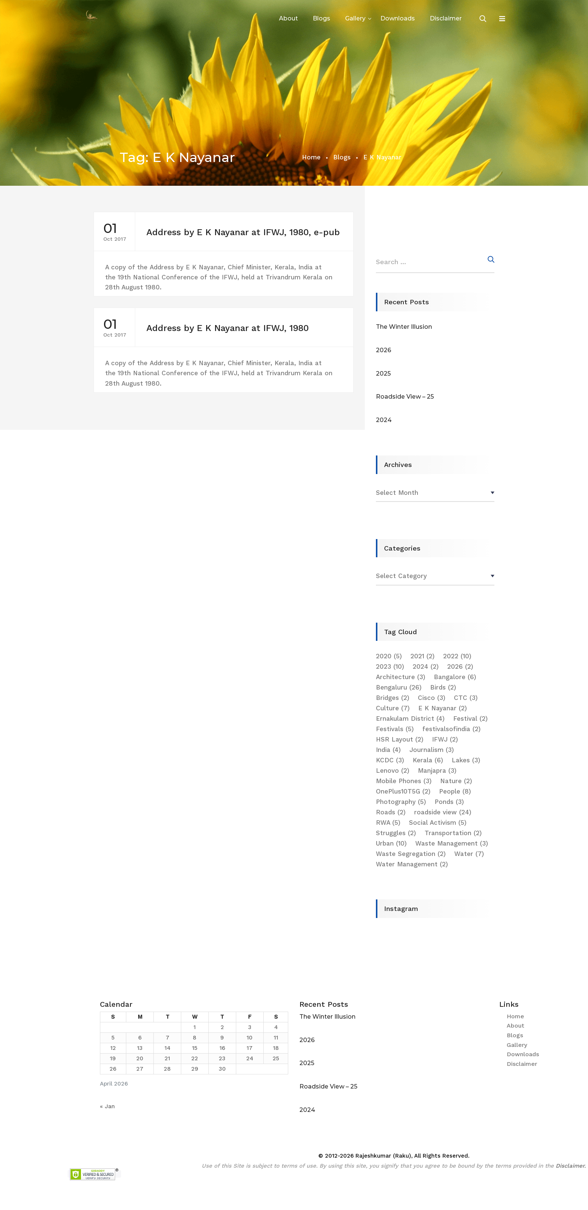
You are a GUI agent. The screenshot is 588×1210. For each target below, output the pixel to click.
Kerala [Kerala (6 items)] (428, 760)
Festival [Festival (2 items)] (470, 718)
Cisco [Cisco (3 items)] (431, 697)
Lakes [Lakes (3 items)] (466, 760)
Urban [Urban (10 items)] (391, 843)
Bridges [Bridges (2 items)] (392, 697)
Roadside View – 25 (405, 396)
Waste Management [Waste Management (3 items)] (451, 843)
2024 (384, 420)
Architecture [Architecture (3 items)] (400, 677)
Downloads (397, 18)
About (288, 18)
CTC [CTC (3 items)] (466, 697)
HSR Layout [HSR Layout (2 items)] (399, 739)
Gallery (355, 18)
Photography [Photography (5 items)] (401, 801)
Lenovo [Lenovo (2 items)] (392, 770)
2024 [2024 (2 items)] (426, 666)
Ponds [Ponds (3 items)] (449, 801)
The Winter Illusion (404, 326)
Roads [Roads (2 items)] (391, 812)
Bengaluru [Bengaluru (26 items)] (399, 687)
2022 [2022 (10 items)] (457, 656)
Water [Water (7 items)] (469, 853)
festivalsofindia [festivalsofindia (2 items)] (451, 729)
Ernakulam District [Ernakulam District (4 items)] (410, 718)
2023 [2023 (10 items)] (390, 666)
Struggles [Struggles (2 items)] (396, 833)
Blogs (321, 18)
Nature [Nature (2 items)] (456, 781)
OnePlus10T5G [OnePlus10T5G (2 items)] (403, 791)
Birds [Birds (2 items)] (443, 687)
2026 (383, 350)
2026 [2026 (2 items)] (460, 666)
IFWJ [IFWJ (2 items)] (445, 739)
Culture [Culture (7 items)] (393, 708)
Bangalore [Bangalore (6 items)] (455, 677)
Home (311, 157)
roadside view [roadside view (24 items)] (442, 812)
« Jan (107, 1106)
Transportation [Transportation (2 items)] (453, 833)
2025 (383, 373)
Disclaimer (446, 18)
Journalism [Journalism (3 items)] (431, 749)
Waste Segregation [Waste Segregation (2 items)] (411, 853)
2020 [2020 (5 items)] (389, 656)
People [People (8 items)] (455, 791)
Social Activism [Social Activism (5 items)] (438, 822)
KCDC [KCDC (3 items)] (390, 760)
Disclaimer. (571, 1165)
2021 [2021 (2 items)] (422, 656)
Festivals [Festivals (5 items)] (395, 729)
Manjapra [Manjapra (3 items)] (437, 770)
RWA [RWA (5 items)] (388, 822)
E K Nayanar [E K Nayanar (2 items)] (442, 708)
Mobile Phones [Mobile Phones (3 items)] (404, 781)
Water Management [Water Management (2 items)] (412, 864)
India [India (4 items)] (388, 749)
